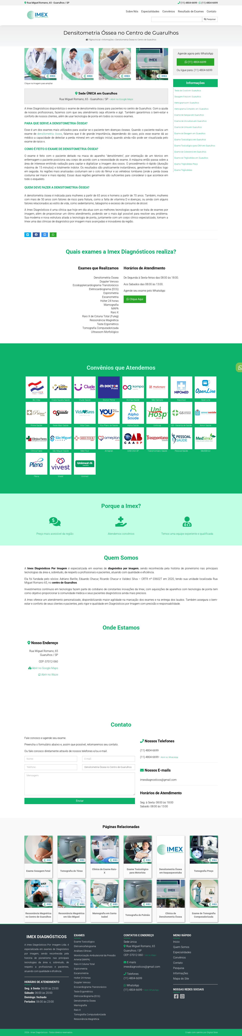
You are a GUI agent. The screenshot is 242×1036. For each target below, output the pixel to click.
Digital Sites (212, 1032)
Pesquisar (210, 19)
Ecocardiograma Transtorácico (90, 987)
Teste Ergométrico (83, 991)
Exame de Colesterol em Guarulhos (190, 152)
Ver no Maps (150, 955)
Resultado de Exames (191, 11)
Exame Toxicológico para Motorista (137, 871)
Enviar (79, 800)
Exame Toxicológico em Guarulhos (190, 139)
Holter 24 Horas (82, 977)
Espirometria (80, 968)
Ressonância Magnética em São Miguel (71, 915)
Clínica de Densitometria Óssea (170, 915)
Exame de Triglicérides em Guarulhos (191, 158)
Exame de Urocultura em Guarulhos (191, 121)
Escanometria (81, 973)
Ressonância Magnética (86, 1019)
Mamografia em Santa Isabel (104, 915)
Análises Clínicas (82, 950)
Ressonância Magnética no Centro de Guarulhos (38, 915)
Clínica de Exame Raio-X (104, 871)
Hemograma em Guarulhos (187, 103)
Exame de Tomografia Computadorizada (204, 915)
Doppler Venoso (82, 982)
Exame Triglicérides (183, 170)
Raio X (77, 1010)
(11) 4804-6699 (208, 2)
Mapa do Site (181, 978)
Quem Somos (181, 947)
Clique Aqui (135, 299)
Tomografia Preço (203, 871)
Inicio (176, 941)
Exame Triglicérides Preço (186, 164)
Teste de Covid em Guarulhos (188, 90)
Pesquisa (178, 968)
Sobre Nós (132, 11)
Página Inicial (93, 40)
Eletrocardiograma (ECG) (87, 996)
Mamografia (80, 1005)
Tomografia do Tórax (71, 871)
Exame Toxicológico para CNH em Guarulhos (195, 146)
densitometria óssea (49, 133)
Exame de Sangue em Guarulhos (189, 115)
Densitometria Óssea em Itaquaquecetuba (170, 871)
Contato (211, 11)
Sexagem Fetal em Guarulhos (188, 97)
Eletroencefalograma (85, 946)
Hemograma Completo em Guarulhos (191, 109)
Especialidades (150, 11)
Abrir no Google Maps (121, 99)
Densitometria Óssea (85, 1000)
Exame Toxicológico (84, 941)
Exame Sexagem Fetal (38, 871)
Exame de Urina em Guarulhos (188, 127)
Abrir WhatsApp (151, 990)
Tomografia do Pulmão (137, 915)
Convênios (168, 11)
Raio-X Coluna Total (84, 964)
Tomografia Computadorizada (90, 1014)
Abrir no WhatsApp (169, 757)
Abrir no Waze (49, 674)
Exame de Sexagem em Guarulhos (190, 133)
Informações (108, 40)
